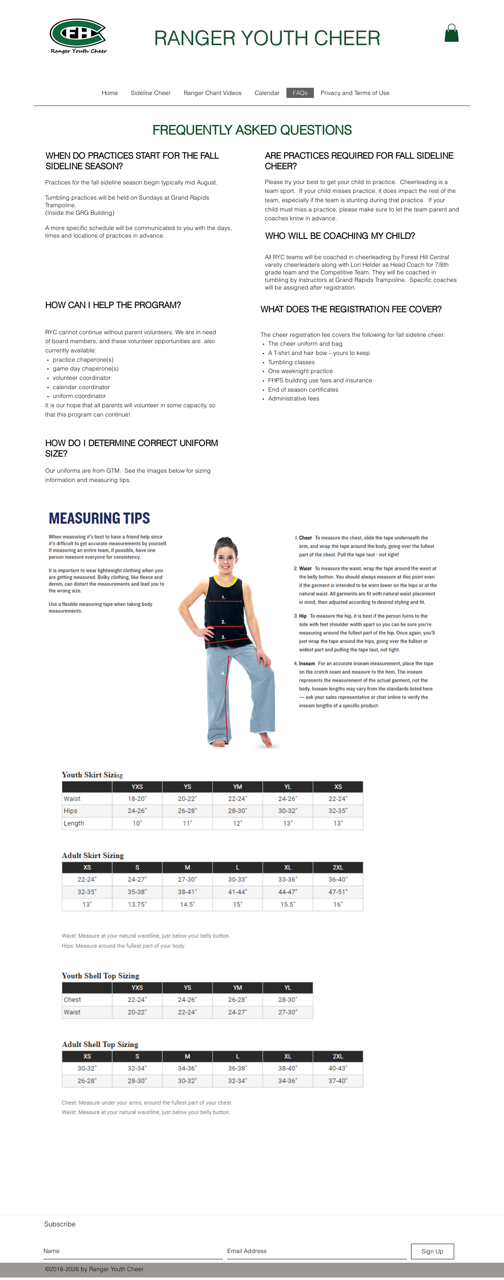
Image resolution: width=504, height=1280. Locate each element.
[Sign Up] (432, 1251)
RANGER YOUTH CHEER (267, 38)
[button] (451, 33)
